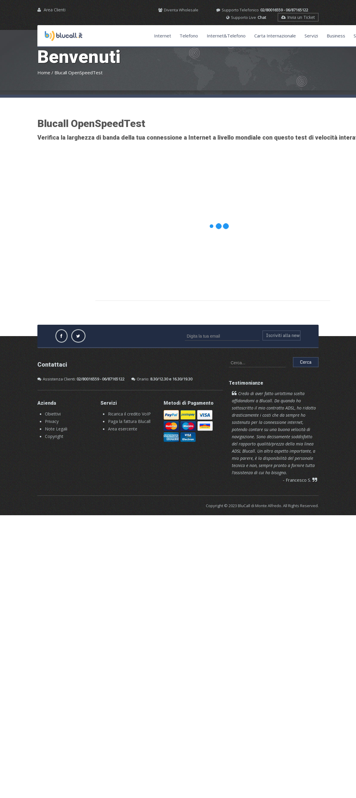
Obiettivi (53, 414)
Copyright (54, 436)
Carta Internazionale (275, 36)
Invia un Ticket (298, 17)
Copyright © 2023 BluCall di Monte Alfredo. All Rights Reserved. (262, 505)
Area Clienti (55, 10)
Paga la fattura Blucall (129, 421)
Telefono (188, 36)
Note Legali (56, 429)
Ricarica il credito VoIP (129, 414)
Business (336, 36)
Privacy (52, 421)
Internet (162, 36)
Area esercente (122, 429)
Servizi (311, 36)
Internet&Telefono (226, 36)
